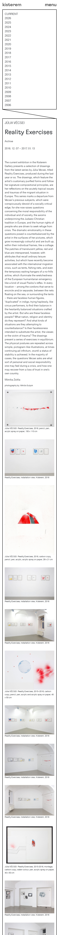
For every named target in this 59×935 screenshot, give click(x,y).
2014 (8, 70)
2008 (8, 96)
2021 (8, 39)
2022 (8, 35)
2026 (8, 18)
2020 (8, 44)
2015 (8, 66)
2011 (8, 83)
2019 (8, 48)
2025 (8, 22)
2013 (8, 74)
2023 (8, 31)
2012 (8, 79)
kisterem (11, 4)
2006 (8, 105)
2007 (8, 100)
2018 (8, 52)
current (11, 14)
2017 (8, 57)
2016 (8, 61)
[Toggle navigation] (51, 4)
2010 (8, 87)
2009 (8, 92)
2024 (8, 27)
